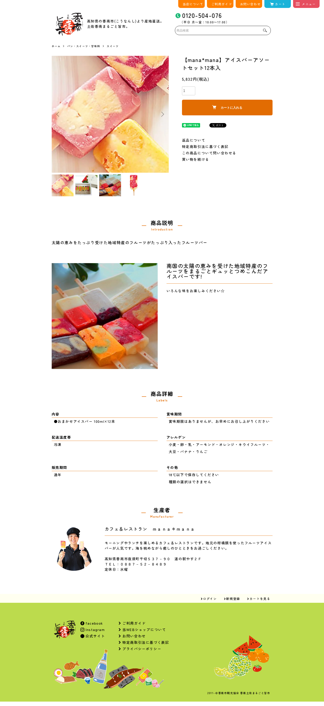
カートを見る (260, 598)
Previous (58, 114)
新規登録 (233, 598)
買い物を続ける (195, 159)
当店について (193, 4)
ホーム (56, 46)
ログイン (210, 598)
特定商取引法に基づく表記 (205, 146)
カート (280, 4)
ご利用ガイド (221, 4)
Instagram (94, 629)
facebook (93, 623)
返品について (193, 140)
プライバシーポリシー (141, 648)
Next (162, 114)
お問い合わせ (250, 4)
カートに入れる (227, 107)
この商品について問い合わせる (209, 152)
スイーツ (113, 46)
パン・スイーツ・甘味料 (83, 46)
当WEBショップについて (144, 629)
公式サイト (94, 636)
